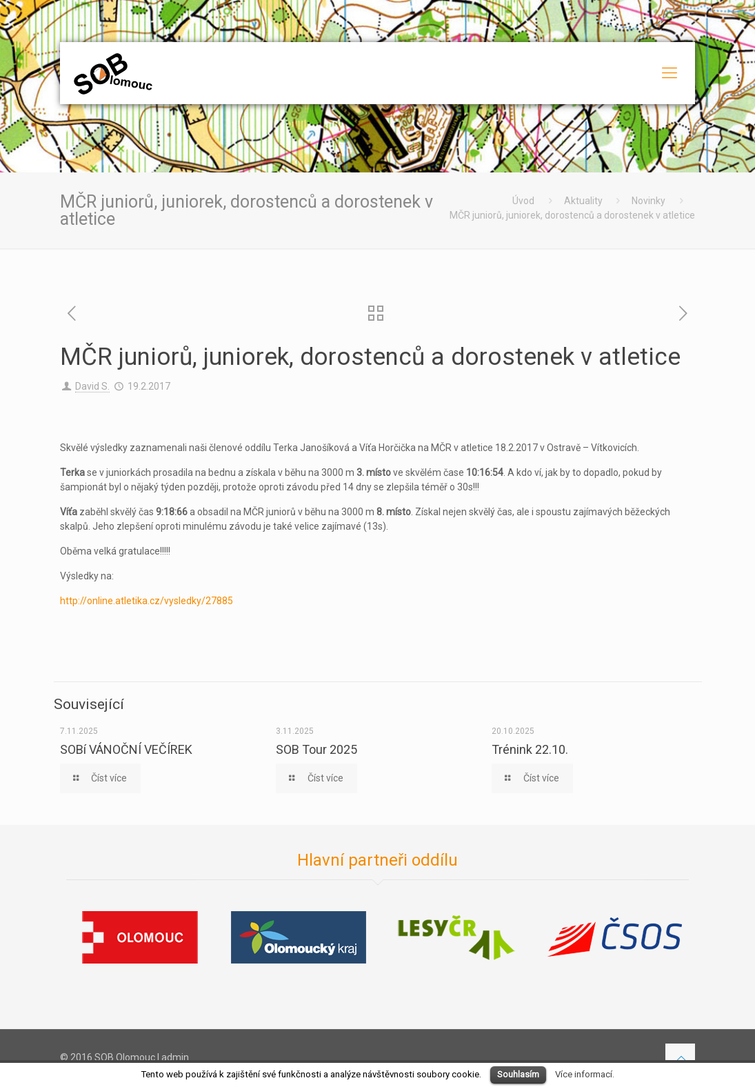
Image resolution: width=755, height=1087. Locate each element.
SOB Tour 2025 (316, 749)
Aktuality (583, 200)
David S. (92, 386)
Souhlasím (518, 1074)
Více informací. (584, 1074)
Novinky (648, 200)
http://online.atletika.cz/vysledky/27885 (146, 600)
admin (175, 1057)
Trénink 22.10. (530, 749)
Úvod (523, 200)
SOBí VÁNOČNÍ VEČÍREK (126, 749)
